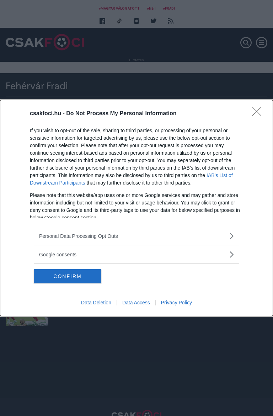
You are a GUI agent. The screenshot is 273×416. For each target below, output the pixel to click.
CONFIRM (67, 276)
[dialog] (136, 208)
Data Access (136, 302)
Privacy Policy (176, 302)
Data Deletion (96, 302)
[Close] (259, 114)
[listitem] (136, 236)
